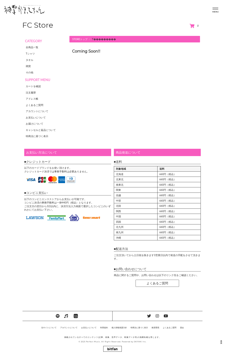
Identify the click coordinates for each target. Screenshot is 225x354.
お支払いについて (36, 117)
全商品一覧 (32, 47)
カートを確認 (33, 86)
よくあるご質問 (34, 105)
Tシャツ (30, 53)
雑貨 (28, 66)
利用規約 (104, 327)
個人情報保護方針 (119, 327)
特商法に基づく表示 (37, 136)
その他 (29, 72)
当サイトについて (49, 327)
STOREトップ (80, 39)
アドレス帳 (32, 98)
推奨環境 (155, 327)
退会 (182, 327)
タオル (29, 59)
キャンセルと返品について (41, 130)
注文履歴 (31, 92)
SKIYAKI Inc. (140, 342)
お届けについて (34, 123)
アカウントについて (37, 111)
